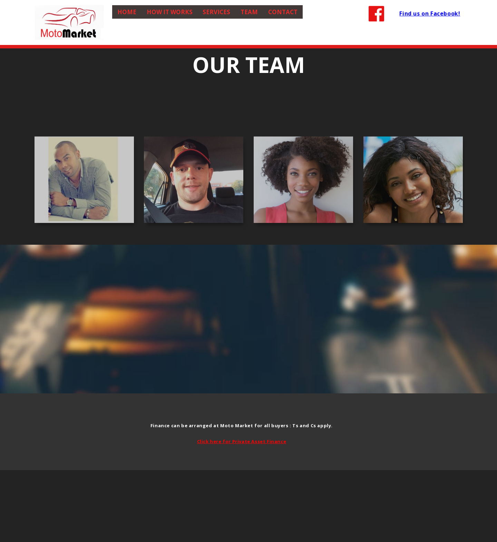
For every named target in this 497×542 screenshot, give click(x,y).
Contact (283, 12)
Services (216, 12)
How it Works (170, 12)
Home (126, 12)
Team (249, 12)
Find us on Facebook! (429, 13)
